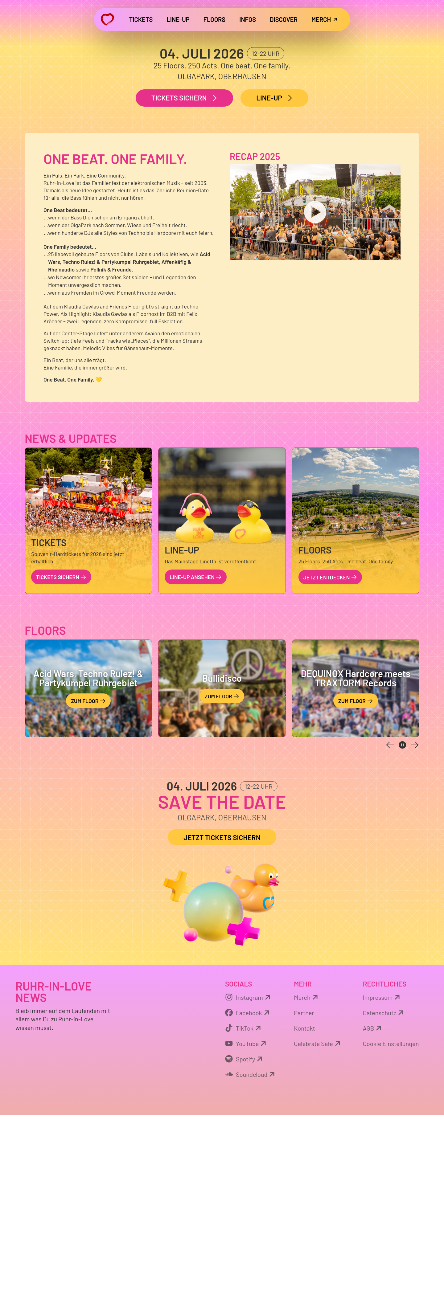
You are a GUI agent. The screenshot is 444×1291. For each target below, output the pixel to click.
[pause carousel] (402, 920)
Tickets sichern (184, 274)
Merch (306, 1173)
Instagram (248, 1173)
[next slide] (414, 920)
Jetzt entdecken (330, 753)
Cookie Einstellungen (391, 1219)
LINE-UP (274, 274)
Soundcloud (251, 1250)
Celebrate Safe (318, 1219)
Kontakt (304, 1203)
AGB (373, 1203)
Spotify (244, 1234)
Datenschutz (384, 1188)
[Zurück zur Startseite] (107, 19)
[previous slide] (390, 920)
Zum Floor (88, 876)
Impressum (382, 1173)
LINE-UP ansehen (196, 753)
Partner (304, 1188)
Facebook (248, 1188)
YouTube (246, 1219)
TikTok (244, 1203)
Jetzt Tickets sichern (221, 1013)
